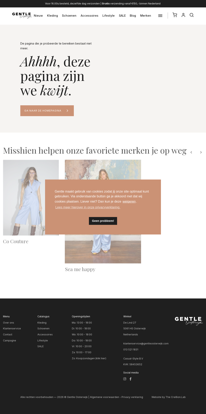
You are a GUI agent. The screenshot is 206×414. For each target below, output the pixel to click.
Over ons (8, 322)
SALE (122, 15)
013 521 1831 (130, 349)
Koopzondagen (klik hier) (91, 358)
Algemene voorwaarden (104, 397)
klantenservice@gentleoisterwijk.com (146, 343)
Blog (133, 15)
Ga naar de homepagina (42, 110)
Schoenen (69, 15)
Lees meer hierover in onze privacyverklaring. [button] (87, 207)
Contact (7, 334)
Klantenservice (12, 328)
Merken (145, 15)
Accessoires (89, 15)
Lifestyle (108, 15)
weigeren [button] (129, 201)
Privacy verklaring (132, 397)
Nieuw (38, 15)
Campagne (9, 340)
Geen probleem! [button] (103, 220)
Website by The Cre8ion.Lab (168, 397)
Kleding (52, 15)
